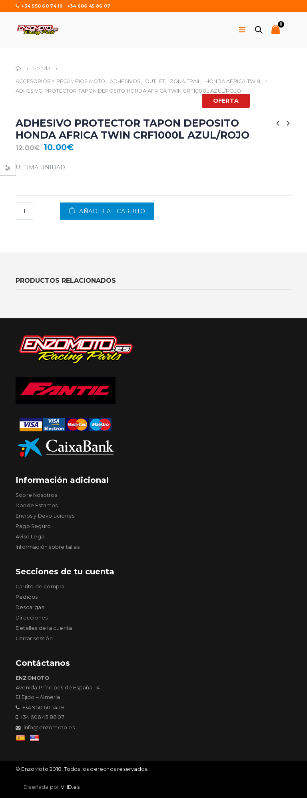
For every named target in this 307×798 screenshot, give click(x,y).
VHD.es (70, 787)
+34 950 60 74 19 (39, 6)
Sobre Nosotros (36, 495)
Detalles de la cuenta (44, 628)
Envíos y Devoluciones (45, 516)
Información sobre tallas (48, 547)
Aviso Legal (31, 537)
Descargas (30, 607)
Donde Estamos (37, 505)
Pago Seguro (33, 526)
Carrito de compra (40, 587)
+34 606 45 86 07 (88, 6)
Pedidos (27, 597)
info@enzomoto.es (49, 728)
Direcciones (32, 618)
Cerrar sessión (34, 638)
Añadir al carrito (112, 211)
